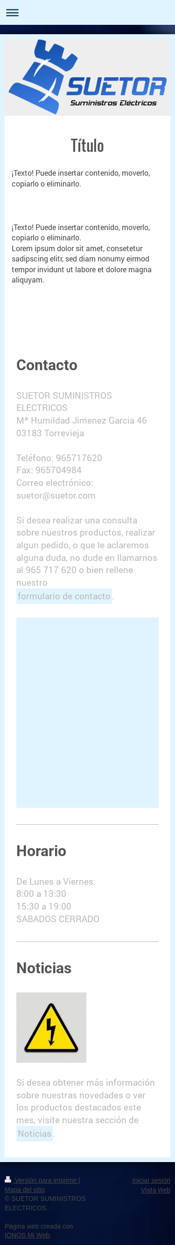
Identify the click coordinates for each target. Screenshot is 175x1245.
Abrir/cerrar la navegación (87, 12)
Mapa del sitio (25, 1189)
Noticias (34, 1133)
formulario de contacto (64, 596)
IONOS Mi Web (27, 1235)
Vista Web (155, 1189)
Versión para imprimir (41, 1180)
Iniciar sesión (151, 1180)
